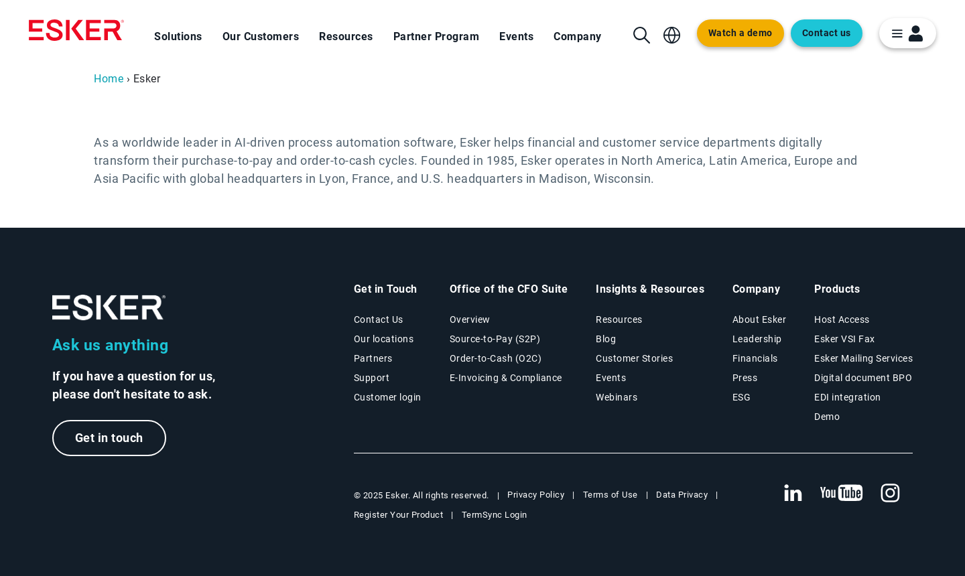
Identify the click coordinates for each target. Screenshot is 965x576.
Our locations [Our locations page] (384, 339)
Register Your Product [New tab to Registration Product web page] (399, 515)
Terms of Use (610, 495)
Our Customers (261, 36)
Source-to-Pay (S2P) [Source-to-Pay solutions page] (495, 339)
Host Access (842, 319)
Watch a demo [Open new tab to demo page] (740, 33)
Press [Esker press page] (745, 377)
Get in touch (109, 438)
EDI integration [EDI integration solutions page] (847, 397)
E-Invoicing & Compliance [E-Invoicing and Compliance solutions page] (506, 377)
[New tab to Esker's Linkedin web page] (793, 493)
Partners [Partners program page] (373, 358)
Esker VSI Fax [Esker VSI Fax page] (844, 339)
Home (108, 78)
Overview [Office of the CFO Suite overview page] (470, 319)
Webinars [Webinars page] (616, 397)
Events (516, 36)
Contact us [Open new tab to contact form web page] (826, 33)
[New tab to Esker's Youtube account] (841, 493)
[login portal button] (907, 33)
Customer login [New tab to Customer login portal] (388, 397)
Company (578, 36)
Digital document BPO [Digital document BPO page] (863, 377)
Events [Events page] (611, 377)
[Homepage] (76, 30)
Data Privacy (682, 495)
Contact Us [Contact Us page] (378, 319)
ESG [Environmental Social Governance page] (741, 397)
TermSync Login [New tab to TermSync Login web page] (494, 515)
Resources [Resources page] (619, 319)
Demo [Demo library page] (827, 416)
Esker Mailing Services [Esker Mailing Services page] (863, 358)
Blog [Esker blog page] (606, 339)
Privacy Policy (535, 495)
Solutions (178, 36)
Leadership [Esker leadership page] (757, 339)
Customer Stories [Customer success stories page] (634, 358)
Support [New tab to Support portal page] (372, 377)
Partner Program (436, 36)
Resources (346, 36)
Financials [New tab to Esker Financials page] (755, 358)
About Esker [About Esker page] (759, 319)
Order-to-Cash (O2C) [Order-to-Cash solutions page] (496, 358)
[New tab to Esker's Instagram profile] (890, 493)
